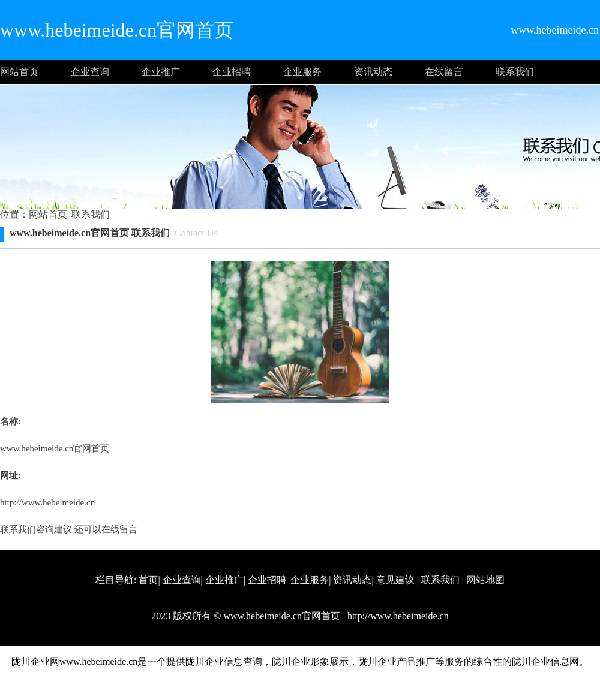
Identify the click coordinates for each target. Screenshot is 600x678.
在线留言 (444, 72)
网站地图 (485, 580)
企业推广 (161, 72)
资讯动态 (373, 72)
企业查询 (90, 72)
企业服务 (302, 72)
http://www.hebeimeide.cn (47, 502)
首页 (148, 580)
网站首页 (19, 72)
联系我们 (515, 72)
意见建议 (395, 580)
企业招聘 (231, 72)
